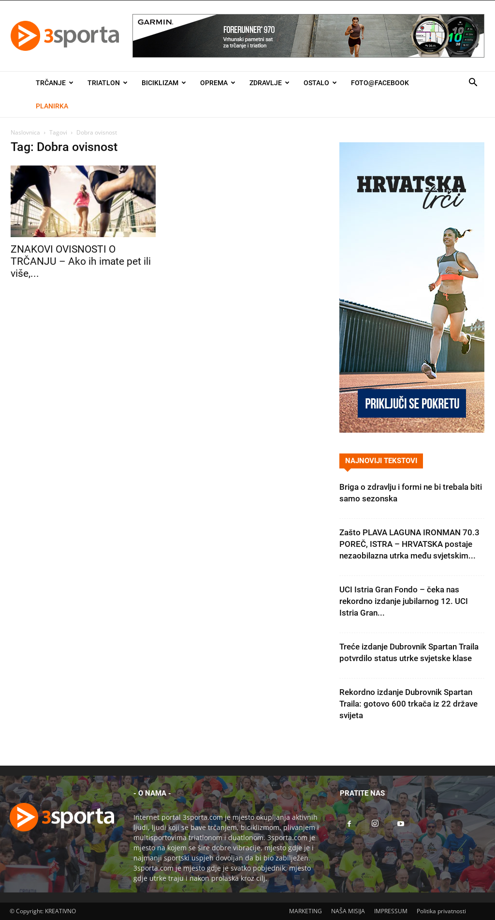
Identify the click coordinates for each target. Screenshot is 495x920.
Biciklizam (164, 83)
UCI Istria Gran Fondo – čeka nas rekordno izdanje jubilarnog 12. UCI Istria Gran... (403, 601)
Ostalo (320, 83)
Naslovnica (25, 132)
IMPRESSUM (391, 911)
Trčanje (54, 83)
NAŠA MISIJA (348, 911)
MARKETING (305, 911)
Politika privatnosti (441, 911)
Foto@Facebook (380, 83)
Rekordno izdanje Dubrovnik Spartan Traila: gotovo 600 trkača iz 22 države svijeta (408, 703)
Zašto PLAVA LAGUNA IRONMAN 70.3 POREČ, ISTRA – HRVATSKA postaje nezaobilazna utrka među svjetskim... (409, 544)
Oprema (217, 83)
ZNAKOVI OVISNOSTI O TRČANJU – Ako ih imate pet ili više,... (81, 261)
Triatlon (107, 83)
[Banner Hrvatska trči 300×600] (411, 430)
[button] (472, 83)
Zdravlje (269, 83)
